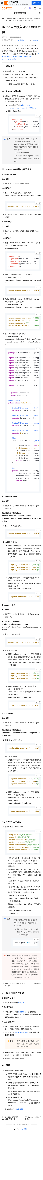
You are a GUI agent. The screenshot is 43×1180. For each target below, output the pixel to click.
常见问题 (19, 1120)
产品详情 (21, 40)
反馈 (24, 1139)
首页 (3, 19)
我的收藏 (35, 40)
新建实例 (21, 1013)
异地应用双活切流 (21, 1043)
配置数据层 (22, 1022)
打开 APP (36, 3)
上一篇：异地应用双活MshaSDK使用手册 (10, 1129)
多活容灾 (29, 19)
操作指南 (21, 19)
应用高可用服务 (12, 19)
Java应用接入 (8, 21)
